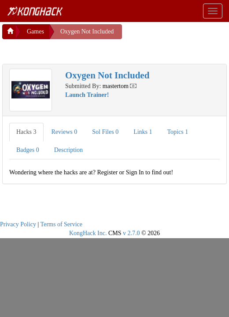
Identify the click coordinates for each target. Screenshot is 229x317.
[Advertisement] (72, 50)
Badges (27, 150)
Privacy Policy (18, 224)
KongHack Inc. (88, 233)
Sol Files (105, 132)
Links (142, 132)
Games (35, 31)
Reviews (65, 132)
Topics (177, 132)
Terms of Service (61, 224)
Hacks (26, 132)
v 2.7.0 (131, 233)
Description (68, 150)
